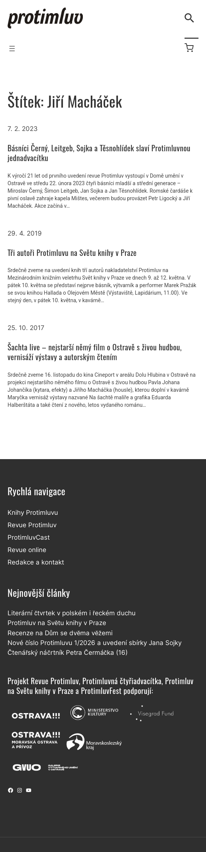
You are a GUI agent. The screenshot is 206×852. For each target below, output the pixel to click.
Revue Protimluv (32, 525)
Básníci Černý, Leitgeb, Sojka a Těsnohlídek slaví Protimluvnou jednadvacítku (99, 153)
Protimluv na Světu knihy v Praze (57, 623)
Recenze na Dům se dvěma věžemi (60, 633)
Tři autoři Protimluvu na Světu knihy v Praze (72, 253)
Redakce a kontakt (36, 562)
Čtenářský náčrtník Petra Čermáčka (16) (68, 652)
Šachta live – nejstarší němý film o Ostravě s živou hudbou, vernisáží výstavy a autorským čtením (95, 352)
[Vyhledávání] (190, 18)
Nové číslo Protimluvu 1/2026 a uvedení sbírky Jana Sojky (95, 643)
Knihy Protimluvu (33, 512)
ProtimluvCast (29, 537)
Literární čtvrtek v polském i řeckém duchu (72, 613)
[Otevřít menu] (12, 48)
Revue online (27, 550)
